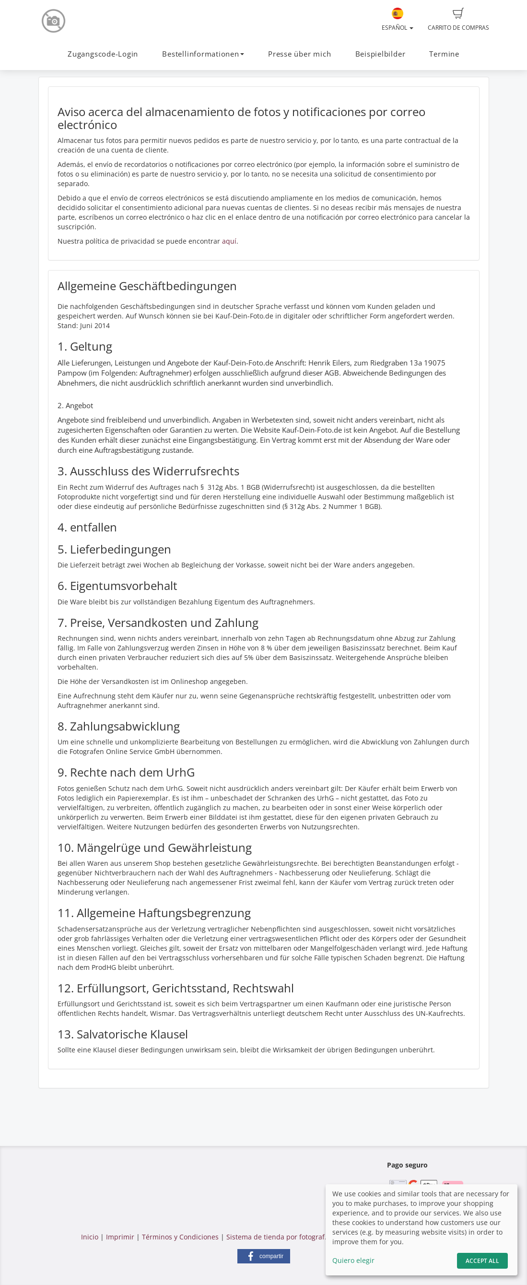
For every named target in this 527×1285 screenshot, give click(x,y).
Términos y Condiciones (180, 1236)
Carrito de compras (458, 20)
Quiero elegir (353, 1260)
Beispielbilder (380, 54)
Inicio (89, 1236)
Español (397, 20)
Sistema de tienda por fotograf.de (280, 1236)
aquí (229, 241)
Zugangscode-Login (103, 54)
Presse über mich (299, 54)
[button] (263, 1256)
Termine (444, 54)
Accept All (482, 1261)
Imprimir (120, 1236)
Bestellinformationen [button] (203, 54)
